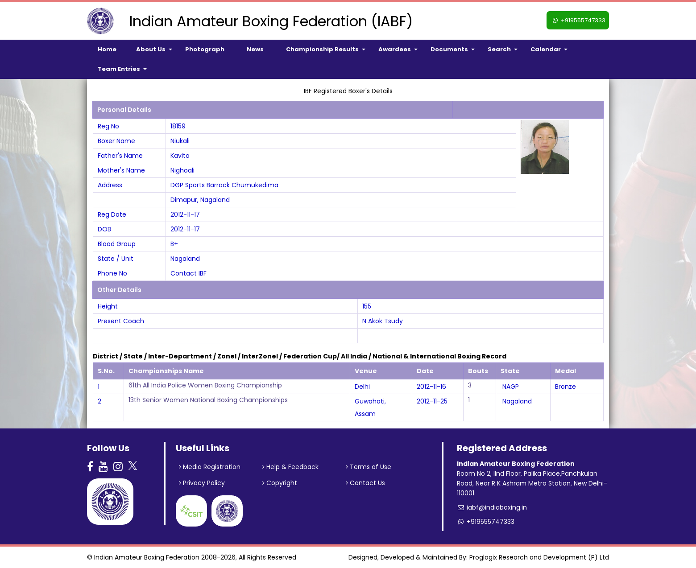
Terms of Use (368, 466)
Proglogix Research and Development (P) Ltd (539, 557)
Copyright (279, 482)
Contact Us (365, 482)
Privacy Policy (202, 482)
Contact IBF (188, 273)
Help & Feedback (290, 466)
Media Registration (209, 466)
